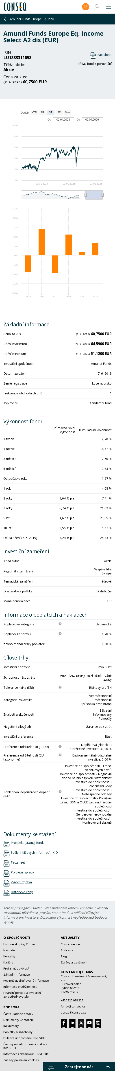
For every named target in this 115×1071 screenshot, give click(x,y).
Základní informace (16, 974)
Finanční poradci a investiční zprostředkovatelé (22, 994)
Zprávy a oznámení (74, 962)
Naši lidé (9, 950)
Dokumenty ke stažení (18, 1020)
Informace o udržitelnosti (20, 987)
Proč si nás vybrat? (16, 968)
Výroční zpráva (21, 882)
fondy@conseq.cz (73, 1006)
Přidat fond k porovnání (94, 64)
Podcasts (67, 950)
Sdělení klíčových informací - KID (34, 853)
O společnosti (16, 937)
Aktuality (70, 937)
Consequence (70, 944)
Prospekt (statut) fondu (28, 843)
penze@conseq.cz (73, 1012)
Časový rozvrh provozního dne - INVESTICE (25, 1046)
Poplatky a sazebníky (18, 1032)
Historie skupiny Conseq (20, 944)
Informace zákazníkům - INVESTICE (26, 1054)
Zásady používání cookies (21, 1060)
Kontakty (9, 956)
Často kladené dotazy (18, 1014)
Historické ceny (22, 892)
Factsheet (104, 55)
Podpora (11, 1007)
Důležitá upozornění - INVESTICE (24, 1038)
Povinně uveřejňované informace (26, 981)
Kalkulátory (11, 1026)
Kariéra (8, 962)
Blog (64, 956)
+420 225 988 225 (72, 1000)
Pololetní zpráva (22, 872)
